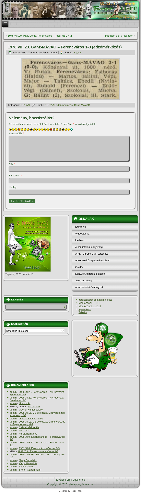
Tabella (82, 312)
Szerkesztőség (83, 280)
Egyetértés (79, 479)
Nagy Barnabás (28, 460)
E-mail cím (15, 175)
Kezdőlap (80, 226)
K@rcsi (78, 52)
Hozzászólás (16, 133)
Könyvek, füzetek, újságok (90, 273)
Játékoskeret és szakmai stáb (95, 299)
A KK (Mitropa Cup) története (91, 253)
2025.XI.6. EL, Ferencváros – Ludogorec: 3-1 (38, 456)
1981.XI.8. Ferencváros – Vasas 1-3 (39, 448)
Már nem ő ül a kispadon (119, 35)
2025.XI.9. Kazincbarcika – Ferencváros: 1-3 (37, 438)
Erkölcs (60, 479)
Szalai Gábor (26, 466)
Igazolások (84, 309)
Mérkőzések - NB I (89, 302)
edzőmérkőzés (64, 105)
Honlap (12, 187)
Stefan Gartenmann (30, 469)
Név (12, 164)
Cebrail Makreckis (29, 427)
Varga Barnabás (28, 433)
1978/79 (25, 105)
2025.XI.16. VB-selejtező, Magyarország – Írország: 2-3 (37, 414)
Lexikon (79, 240)
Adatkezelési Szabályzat (89, 287)
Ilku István (24, 403)
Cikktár (79, 267)
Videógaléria (82, 233)
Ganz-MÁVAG (82, 105)
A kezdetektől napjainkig (88, 247)
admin (13, 391)
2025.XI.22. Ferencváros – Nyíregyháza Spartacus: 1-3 (37, 393)
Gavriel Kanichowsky (31, 409)
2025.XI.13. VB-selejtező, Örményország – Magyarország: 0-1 (37, 423)
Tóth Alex (24, 430)
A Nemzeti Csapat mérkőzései (92, 260)
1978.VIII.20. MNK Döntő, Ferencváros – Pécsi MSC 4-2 (40, 35)
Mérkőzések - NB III (89, 306)
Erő (69, 479)
